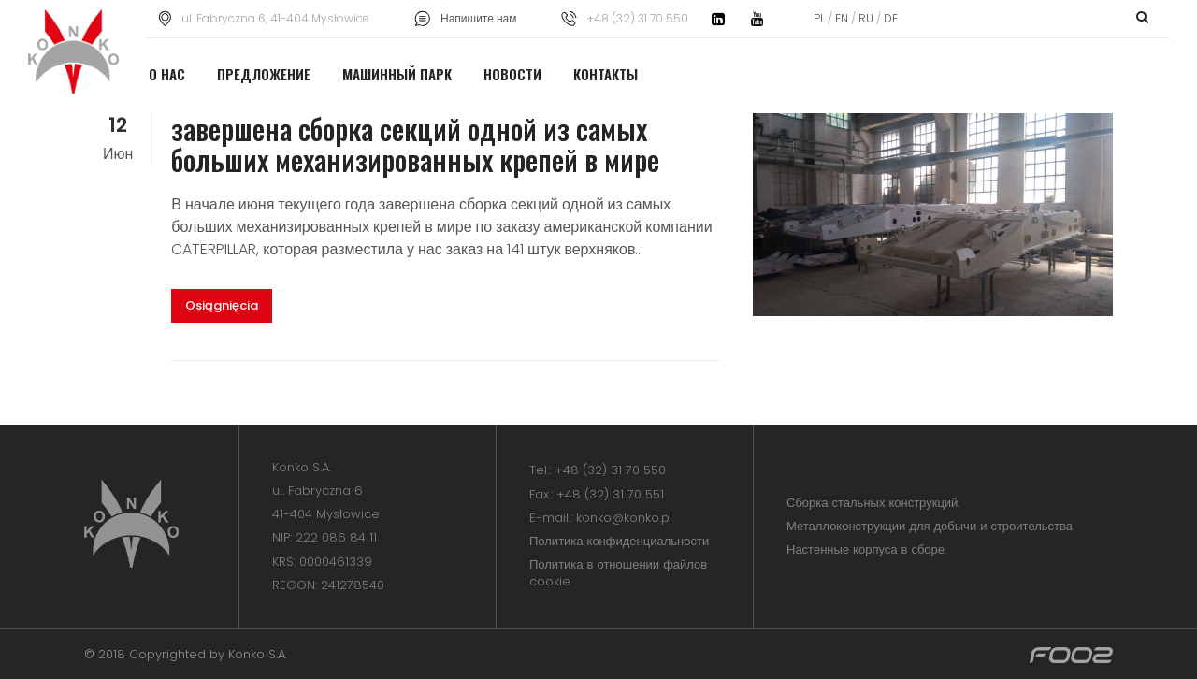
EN (841, 18)
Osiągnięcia (221, 305)
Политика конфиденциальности (619, 541)
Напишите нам (478, 18)
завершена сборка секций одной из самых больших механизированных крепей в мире (415, 144)
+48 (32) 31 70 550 (610, 470)
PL (821, 18)
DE (889, 18)
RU (866, 18)
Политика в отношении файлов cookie (618, 573)
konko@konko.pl (624, 518)
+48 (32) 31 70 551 (610, 494)
